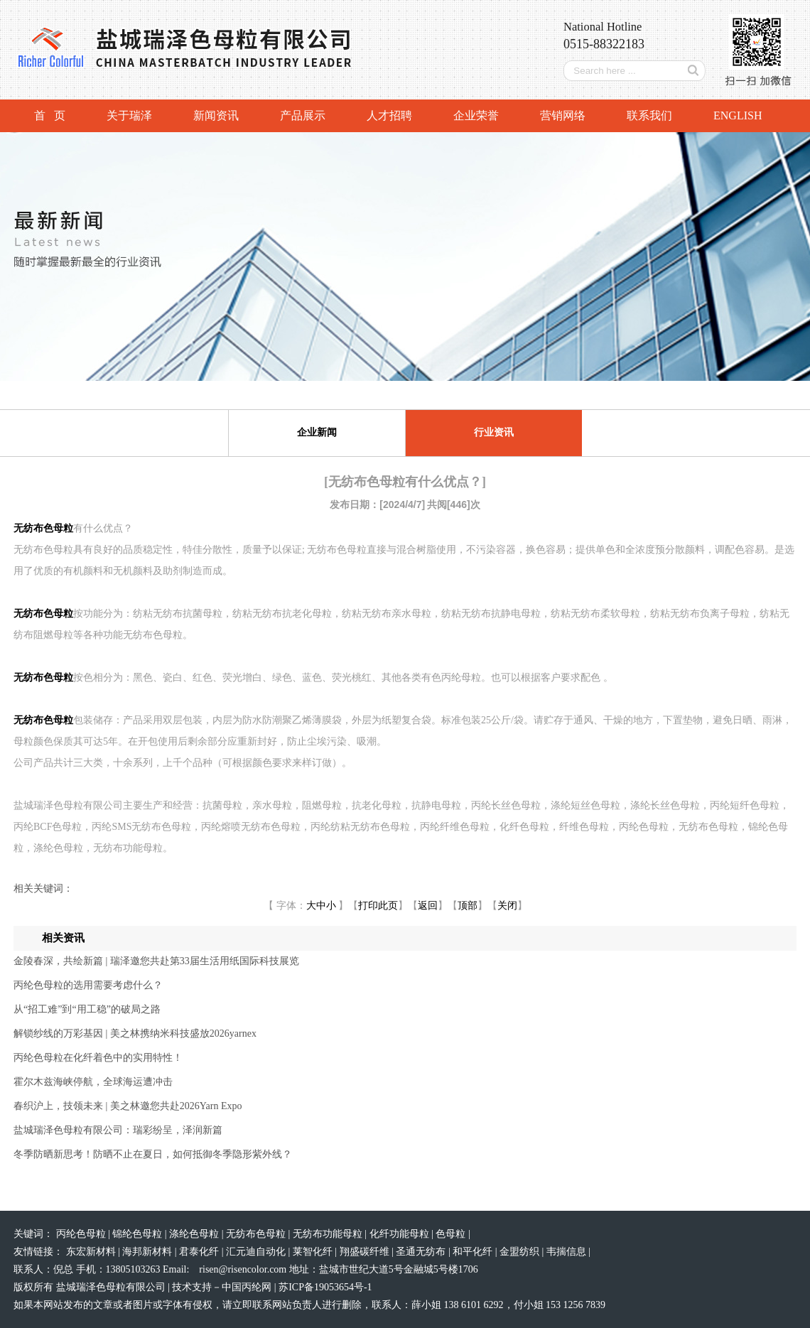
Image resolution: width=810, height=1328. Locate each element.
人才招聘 (389, 115)
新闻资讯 (216, 115)
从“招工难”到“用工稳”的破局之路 (87, 1009)
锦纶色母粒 (138, 1234)
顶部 (467, 905)
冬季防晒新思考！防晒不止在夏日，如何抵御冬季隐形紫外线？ (153, 1154)
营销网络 (562, 115)
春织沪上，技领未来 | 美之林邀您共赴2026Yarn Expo (128, 1106)
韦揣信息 (567, 1251)
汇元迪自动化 (257, 1251)
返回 (428, 905)
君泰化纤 (200, 1251)
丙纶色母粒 (82, 1234)
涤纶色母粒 (195, 1234)
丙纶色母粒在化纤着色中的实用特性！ (98, 1057)
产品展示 (302, 115)
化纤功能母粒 (400, 1234)
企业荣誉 (476, 115)
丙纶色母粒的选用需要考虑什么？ (88, 985)
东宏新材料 (92, 1251)
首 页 (49, 115)
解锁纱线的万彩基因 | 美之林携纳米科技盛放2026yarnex (135, 1033)
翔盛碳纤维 (366, 1251)
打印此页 (378, 905)
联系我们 (649, 115)
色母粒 (452, 1234)
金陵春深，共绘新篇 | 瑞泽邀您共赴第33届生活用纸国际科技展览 (156, 961)
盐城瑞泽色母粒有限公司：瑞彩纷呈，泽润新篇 (118, 1130)
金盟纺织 (521, 1251)
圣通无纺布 (422, 1251)
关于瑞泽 (129, 115)
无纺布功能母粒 (329, 1234)
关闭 (507, 905)
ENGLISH (737, 115)
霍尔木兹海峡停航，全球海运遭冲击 (93, 1081)
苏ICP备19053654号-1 (325, 1287)
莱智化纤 (314, 1251)
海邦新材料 (148, 1251)
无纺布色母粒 (257, 1234)
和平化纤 (474, 1251)
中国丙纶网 (246, 1287)
